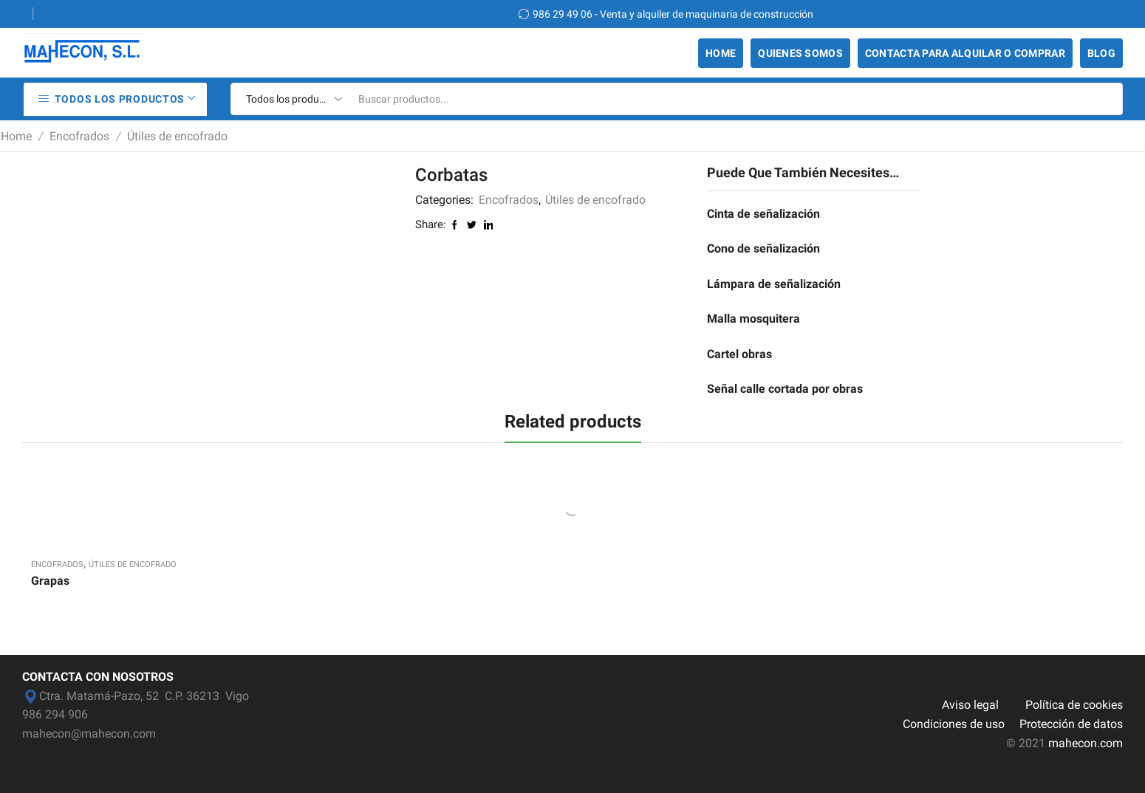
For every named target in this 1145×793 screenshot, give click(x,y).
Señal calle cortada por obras (785, 389)
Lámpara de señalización (774, 284)
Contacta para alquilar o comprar (965, 53)
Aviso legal (970, 705)
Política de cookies (1074, 705)
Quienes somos (800, 53)
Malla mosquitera (753, 319)
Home (720, 53)
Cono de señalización (763, 248)
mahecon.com (1085, 743)
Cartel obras (739, 354)
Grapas (50, 581)
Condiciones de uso (954, 724)
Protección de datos (1071, 724)
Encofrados (79, 136)
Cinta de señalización (763, 214)
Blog (1101, 53)
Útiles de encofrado (177, 136)
